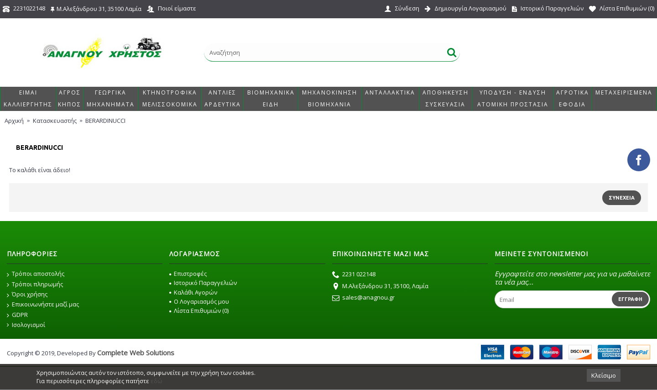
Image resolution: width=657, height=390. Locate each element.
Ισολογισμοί (26, 325)
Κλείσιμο (603, 375)
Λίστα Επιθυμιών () (199, 310)
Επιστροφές (188, 273)
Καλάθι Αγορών (193, 292)
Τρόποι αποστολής (35, 274)
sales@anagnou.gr (363, 298)
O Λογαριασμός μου (199, 301)
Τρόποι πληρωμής (35, 284)
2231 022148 (353, 275)
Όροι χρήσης (27, 294)
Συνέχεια (622, 197)
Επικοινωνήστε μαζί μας (43, 304)
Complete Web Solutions (135, 352)
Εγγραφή (630, 299)
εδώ (156, 381)
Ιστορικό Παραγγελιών (203, 283)
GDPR (17, 315)
